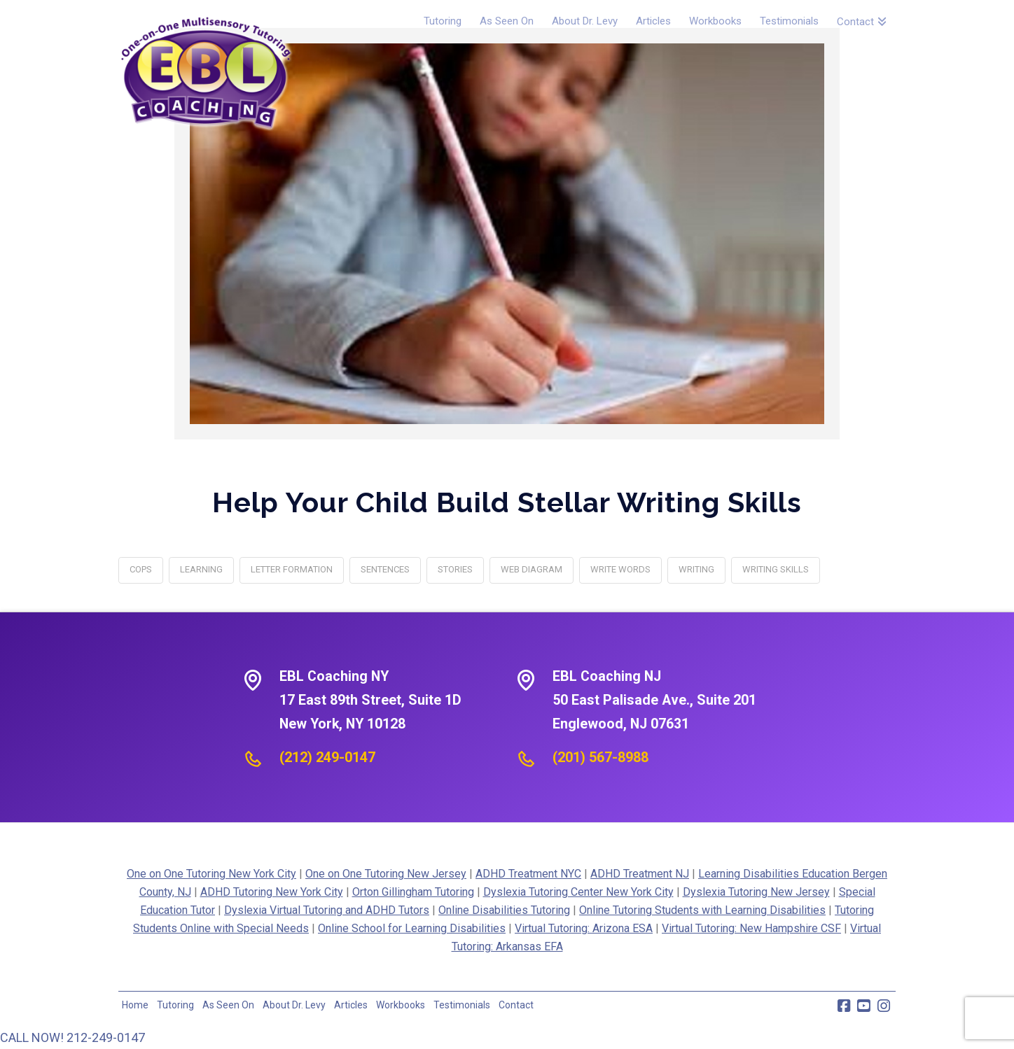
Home (135, 1005)
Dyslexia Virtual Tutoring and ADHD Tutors (326, 910)
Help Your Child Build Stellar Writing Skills (507, 502)
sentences (385, 569)
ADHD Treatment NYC (528, 873)
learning (201, 569)
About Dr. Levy (294, 1005)
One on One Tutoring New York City (211, 873)
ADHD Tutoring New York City (271, 892)
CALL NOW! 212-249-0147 (72, 1037)
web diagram (531, 569)
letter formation (292, 569)
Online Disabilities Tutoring (504, 910)
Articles (351, 1005)
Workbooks (400, 1005)
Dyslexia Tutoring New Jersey (756, 892)
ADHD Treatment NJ (639, 873)
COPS (141, 569)
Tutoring (175, 1005)
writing (696, 569)
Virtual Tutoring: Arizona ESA (584, 928)
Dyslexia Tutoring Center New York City (578, 892)
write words (620, 569)
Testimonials (461, 1005)
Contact (516, 1005)
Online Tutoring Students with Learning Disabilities (702, 910)
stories (455, 569)
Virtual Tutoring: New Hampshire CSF (751, 928)
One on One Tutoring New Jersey (385, 873)
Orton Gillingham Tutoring (413, 892)
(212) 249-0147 (327, 757)
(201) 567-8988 (600, 757)
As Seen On (228, 1005)
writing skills (775, 569)
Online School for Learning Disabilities (412, 928)
